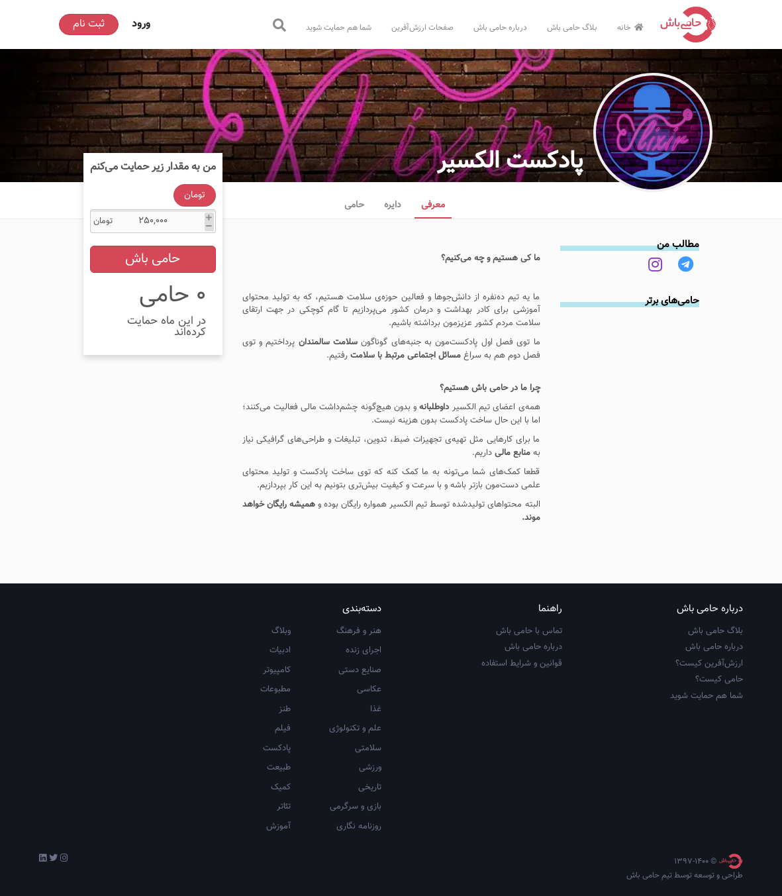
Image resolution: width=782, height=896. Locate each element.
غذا (375, 709)
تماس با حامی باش (529, 631)
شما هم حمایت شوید (338, 28)
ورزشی (370, 767)
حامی (354, 205)
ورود (141, 24)
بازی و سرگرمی (355, 806)
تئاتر (284, 806)
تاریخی (369, 787)
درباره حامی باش (500, 28)
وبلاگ (281, 631)
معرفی (433, 205)
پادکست (277, 748)
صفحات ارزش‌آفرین (422, 28)
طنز (285, 709)
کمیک (281, 787)
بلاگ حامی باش (572, 28)
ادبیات (280, 650)
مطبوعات (275, 689)
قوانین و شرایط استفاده (521, 663)
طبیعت (279, 767)
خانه (632, 28)
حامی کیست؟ (719, 679)
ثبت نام (89, 24)
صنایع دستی (359, 670)
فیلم (283, 728)
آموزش (278, 826)
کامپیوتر (277, 670)
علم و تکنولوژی (355, 728)
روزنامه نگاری (358, 826)
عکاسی (369, 689)
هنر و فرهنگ (358, 631)
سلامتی (368, 748)
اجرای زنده (363, 650)
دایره (392, 205)
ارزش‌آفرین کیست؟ (709, 663)
